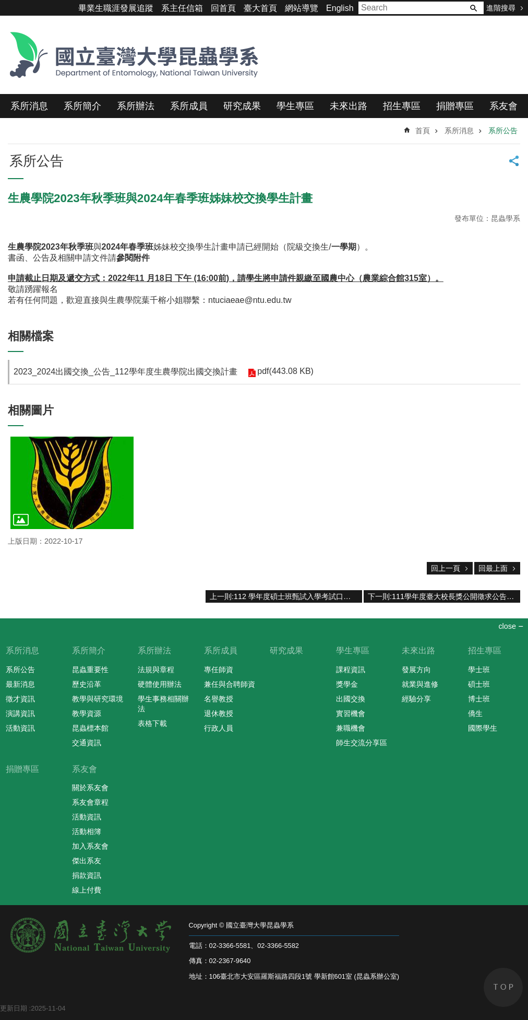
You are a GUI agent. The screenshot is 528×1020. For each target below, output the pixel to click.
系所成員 (189, 106)
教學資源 (86, 713)
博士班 (479, 699)
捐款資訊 (86, 875)
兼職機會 (350, 728)
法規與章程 (156, 669)
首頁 (422, 130)
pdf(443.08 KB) (285, 371)
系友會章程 (90, 802)
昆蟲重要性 (90, 669)
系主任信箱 (182, 8)
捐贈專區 (455, 106)
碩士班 (479, 684)
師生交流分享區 (361, 742)
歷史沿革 (86, 684)
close (507, 626)
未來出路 (348, 106)
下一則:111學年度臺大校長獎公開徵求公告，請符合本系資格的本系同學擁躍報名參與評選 (444, 596)
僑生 (475, 713)
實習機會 (350, 713)
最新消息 (20, 684)
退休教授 (218, 713)
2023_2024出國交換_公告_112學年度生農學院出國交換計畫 (125, 371)
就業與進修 (420, 684)
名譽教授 (218, 699)
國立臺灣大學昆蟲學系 (130, 55)
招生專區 (402, 106)
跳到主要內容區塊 (5, 5)
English (339, 8)
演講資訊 (20, 713)
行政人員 (218, 728)
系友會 (503, 106)
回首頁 (223, 8)
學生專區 (295, 106)
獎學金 (347, 684)
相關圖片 (31, 410)
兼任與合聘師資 (229, 684)
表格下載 (152, 723)
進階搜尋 (500, 8)
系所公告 (503, 130)
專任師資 (218, 669)
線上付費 (86, 890)
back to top (503, 987)
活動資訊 (20, 728)
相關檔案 (31, 336)
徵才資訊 (20, 699)
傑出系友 (86, 861)
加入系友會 (90, 846)
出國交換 (350, 699)
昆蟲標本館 (90, 728)
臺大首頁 (260, 8)
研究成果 (242, 106)
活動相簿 (86, 831)
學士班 (479, 669)
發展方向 (416, 669)
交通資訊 (86, 742)
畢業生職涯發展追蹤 (115, 8)
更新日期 (13, 1008)
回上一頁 (445, 568)
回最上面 (493, 568)
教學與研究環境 (97, 699)
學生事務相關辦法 (163, 704)
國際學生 (482, 728)
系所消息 (29, 106)
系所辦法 (135, 106)
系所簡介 (82, 106)
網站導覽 (301, 8)
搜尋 (473, 8)
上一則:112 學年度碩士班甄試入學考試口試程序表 (286, 596)
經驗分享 (416, 699)
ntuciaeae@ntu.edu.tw (249, 300)
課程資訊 (350, 669)
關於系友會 (90, 787)
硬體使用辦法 (160, 684)
